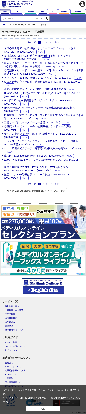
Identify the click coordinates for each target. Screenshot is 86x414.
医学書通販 (10, 322)
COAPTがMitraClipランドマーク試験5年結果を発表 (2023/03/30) (41, 159)
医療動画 (9, 326)
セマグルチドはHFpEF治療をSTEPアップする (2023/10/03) (38, 77)
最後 (57, 42)
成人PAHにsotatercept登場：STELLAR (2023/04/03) (34, 155)
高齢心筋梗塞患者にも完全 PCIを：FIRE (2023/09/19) (35, 89)
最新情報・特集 (12, 306)
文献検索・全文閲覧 (14, 310)
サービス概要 (11, 342)
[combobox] (16, 18)
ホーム (4, 24)
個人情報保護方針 (13, 382)
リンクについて (12, 374)
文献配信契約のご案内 (15, 370)
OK (43, 409)
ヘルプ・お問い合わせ (15, 346)
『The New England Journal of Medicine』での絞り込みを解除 (34, 191)
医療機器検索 (11, 318)
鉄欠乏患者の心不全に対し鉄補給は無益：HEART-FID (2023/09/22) (42, 81)
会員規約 (9, 378)
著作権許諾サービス (14, 330)
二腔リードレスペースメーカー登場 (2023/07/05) (32, 122)
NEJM (40, 52)
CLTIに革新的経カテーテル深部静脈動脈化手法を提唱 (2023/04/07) (42, 148)
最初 (29, 42)
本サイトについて (13, 366)
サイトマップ (11, 350)
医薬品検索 (10, 314)
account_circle (82, 4)
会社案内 (9, 362)
